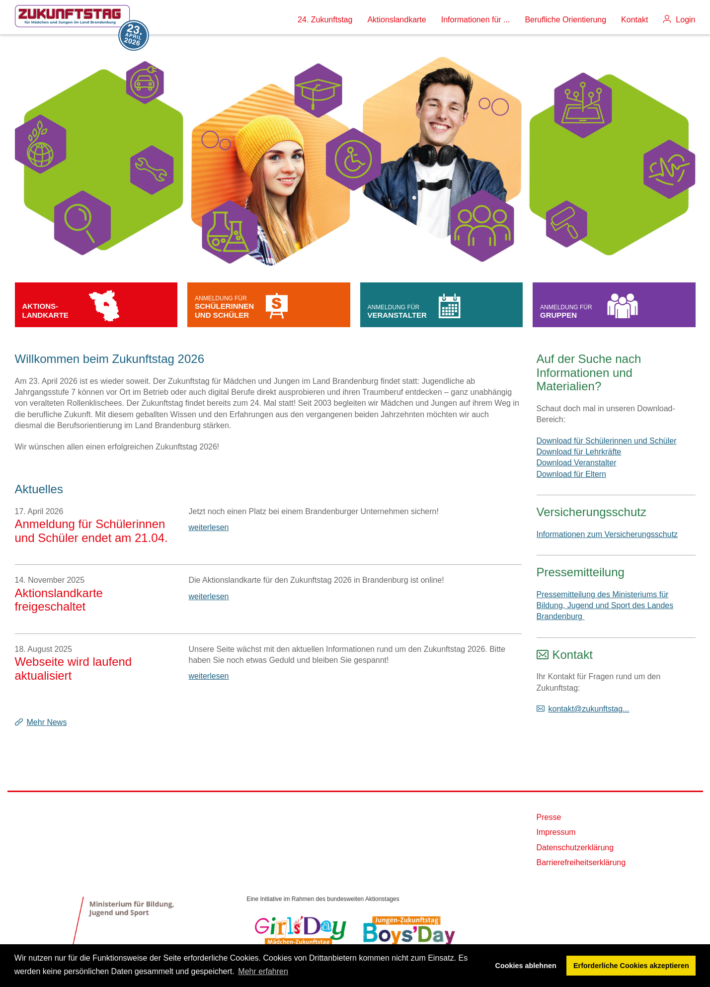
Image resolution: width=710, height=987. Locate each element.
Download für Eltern (572, 474)
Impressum (556, 832)
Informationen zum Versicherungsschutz (607, 534)
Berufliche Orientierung (565, 19)
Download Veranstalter (577, 462)
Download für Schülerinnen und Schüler (607, 441)
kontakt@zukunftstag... (589, 709)
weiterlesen (209, 527)
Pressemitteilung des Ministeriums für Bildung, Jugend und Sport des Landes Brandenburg (605, 605)
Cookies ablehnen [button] (525, 966)
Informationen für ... (475, 19)
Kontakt (634, 19)
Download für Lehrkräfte (579, 452)
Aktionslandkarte (396, 19)
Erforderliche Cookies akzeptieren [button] (631, 966)
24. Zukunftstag (325, 19)
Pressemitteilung (581, 572)
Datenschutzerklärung (575, 847)
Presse (549, 817)
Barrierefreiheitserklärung (581, 862)
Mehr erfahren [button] (263, 971)
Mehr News (47, 722)
